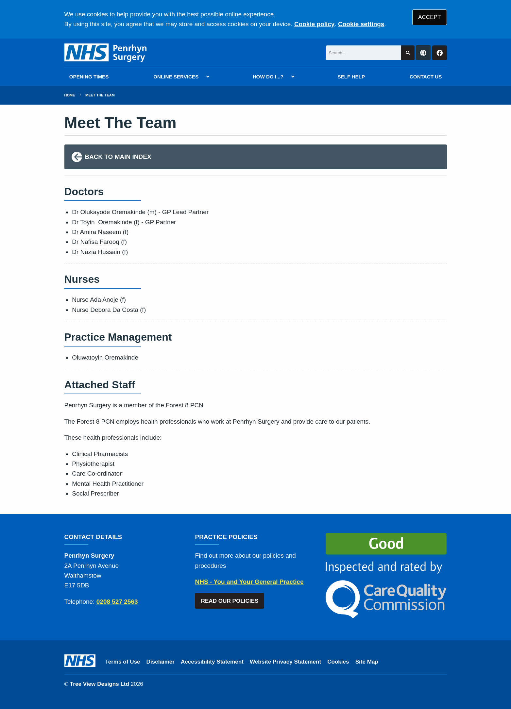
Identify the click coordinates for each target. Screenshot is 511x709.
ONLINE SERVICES (175, 76)
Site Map (366, 662)
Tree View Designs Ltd (99, 684)
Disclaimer (160, 662)
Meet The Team (100, 95)
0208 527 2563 (117, 601)
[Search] (363, 52)
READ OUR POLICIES (230, 601)
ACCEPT (429, 17)
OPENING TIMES (89, 76)
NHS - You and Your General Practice (249, 581)
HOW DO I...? (268, 76)
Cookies (338, 662)
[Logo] (106, 52)
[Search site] (408, 52)
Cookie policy (314, 24)
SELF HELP (351, 76)
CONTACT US (426, 76)
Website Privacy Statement (285, 662)
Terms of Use (122, 662)
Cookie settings (361, 24)
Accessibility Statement (212, 662)
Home (69, 95)
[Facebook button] (439, 52)
